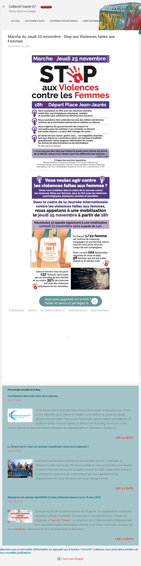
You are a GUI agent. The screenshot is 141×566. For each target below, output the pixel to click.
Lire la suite (124, 437)
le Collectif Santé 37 (52, 310)
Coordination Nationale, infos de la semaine (33, 396)
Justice (32, 310)
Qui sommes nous (34, 21)
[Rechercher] (137, 7)
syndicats (20, 529)
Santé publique (100, 310)
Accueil (15, 21)
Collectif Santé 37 (22, 7)
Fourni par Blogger (70, 558)
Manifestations (78, 310)
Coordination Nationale (64, 21)
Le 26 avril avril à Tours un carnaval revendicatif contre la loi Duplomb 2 (48, 446)
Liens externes (91, 21)
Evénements (16, 310)
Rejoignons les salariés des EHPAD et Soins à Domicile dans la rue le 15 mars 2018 (54, 497)
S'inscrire (46, 7)
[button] (94, 302)
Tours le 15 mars (60, 520)
